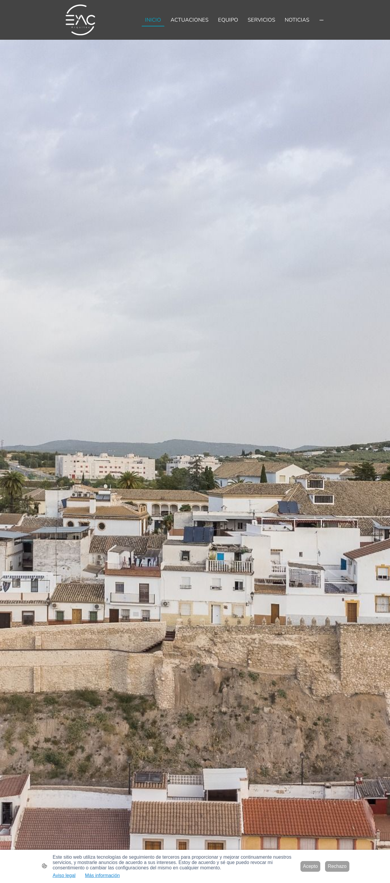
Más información (102, 875)
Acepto (310, 866)
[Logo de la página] (80, 19)
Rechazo (337, 866)
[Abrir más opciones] (321, 20)
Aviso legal (64, 875)
